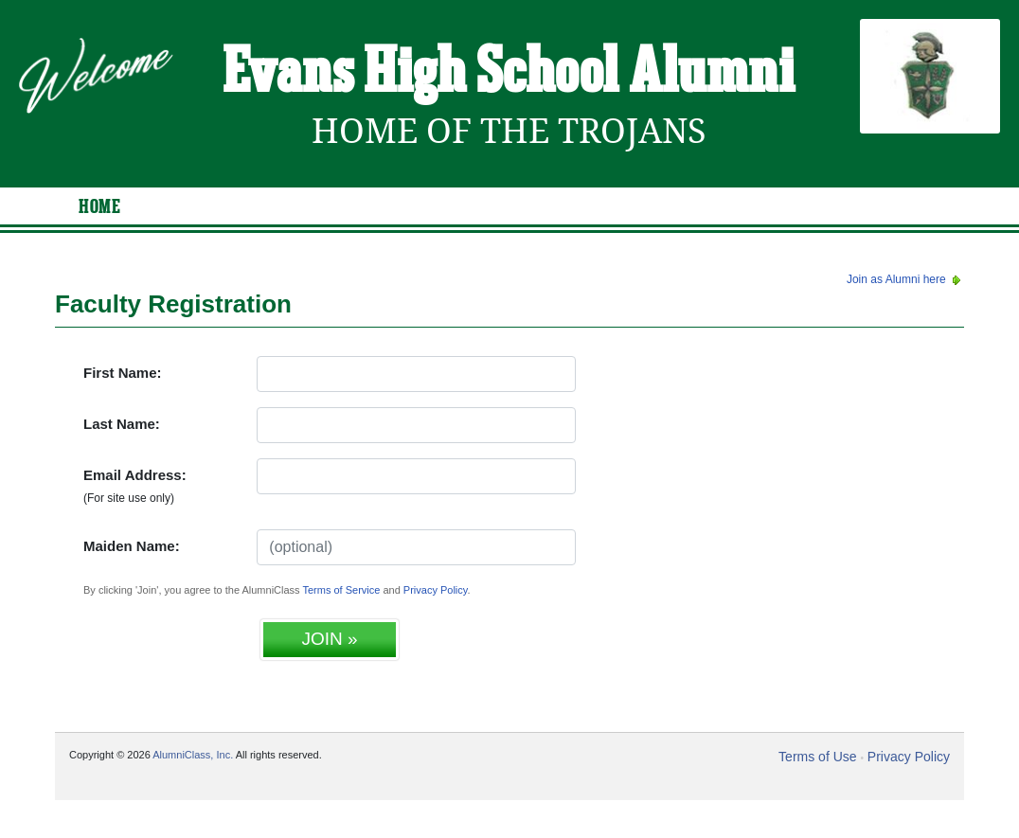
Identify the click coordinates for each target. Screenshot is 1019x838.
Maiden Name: (131, 546)
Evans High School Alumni (509, 74)
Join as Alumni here (905, 279)
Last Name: (121, 424)
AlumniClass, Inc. (192, 754)
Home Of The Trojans (509, 131)
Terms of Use (817, 756)
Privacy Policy (435, 590)
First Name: (122, 373)
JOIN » (329, 639)
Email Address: (135, 486)
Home (99, 207)
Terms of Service (341, 590)
